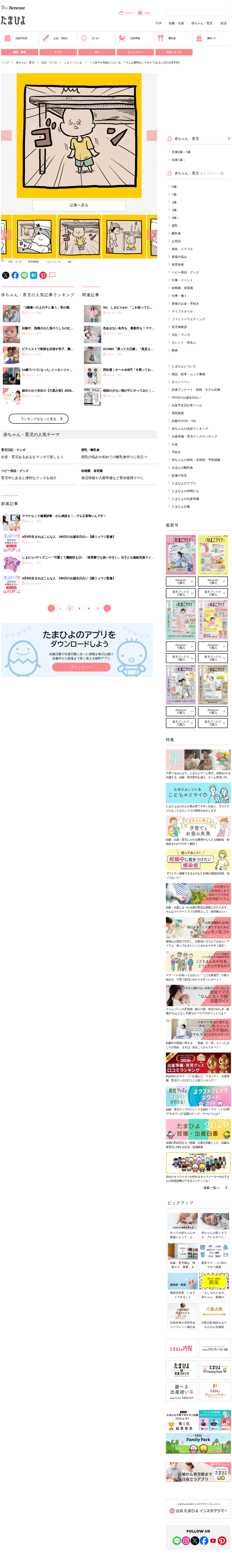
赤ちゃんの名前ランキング (190, 428)
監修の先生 (179, 475)
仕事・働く (179, 296)
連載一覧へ (211, 1187)
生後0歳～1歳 (181, 152)
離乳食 (166, 38)
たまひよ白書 (181, 506)
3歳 (174, 210)
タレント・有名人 (184, 342)
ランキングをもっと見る (38, 490)
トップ (5, 62)
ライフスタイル (182, 311)
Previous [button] (6, 135)
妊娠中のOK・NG (184, 421)
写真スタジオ (174, 52)
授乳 (175, 225)
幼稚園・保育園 (182, 288)
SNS (96, 52)
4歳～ (176, 218)
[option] (79, 135)
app (69, 261)
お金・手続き (55, 38)
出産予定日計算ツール (187, 405)
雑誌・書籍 (19, 52)
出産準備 (129, 38)
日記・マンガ (49, 62)
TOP (158, 23)
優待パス (206, 38)
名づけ (90, 38)
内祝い (145, 13)
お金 (175, 444)
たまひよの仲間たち (185, 491)
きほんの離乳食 (182, 467)
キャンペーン (135, 52)
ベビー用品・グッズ (185, 272)
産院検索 (178, 413)
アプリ (58, 52)
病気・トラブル (182, 249)
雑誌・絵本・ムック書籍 (188, 374)
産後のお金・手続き (185, 303)
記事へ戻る (79, 205)
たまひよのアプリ (184, 483)
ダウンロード (81, 738)
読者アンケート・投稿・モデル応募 (196, 390)
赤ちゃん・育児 (201, 23)
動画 (175, 350)
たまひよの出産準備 (185, 499)
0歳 (174, 186)
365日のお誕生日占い (186, 397)
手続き (176, 452)
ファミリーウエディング (188, 319)
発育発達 (178, 264)
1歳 (174, 194)
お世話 (176, 241)
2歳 (174, 202)
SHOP (126, 13)
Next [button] (152, 135)
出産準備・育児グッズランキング (194, 436)
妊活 (224, 23)
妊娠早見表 (15, 38)
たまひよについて (184, 366)
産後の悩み (179, 257)
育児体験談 (33, 261)
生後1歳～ (179, 160)
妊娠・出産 (176, 23)
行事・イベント (182, 280)
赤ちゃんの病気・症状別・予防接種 (196, 460)
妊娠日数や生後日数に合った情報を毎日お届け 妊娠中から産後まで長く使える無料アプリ (81, 727)
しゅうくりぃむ (73, 62)
